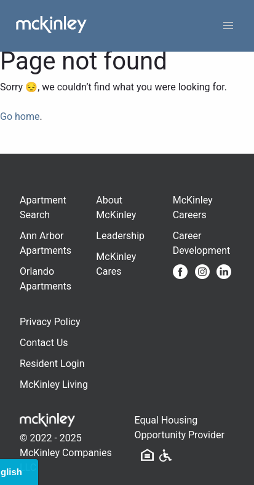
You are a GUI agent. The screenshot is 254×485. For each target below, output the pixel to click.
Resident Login (52, 363)
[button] (228, 26)
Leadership (120, 236)
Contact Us (44, 343)
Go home (19, 116)
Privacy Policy (50, 322)
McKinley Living (54, 384)
